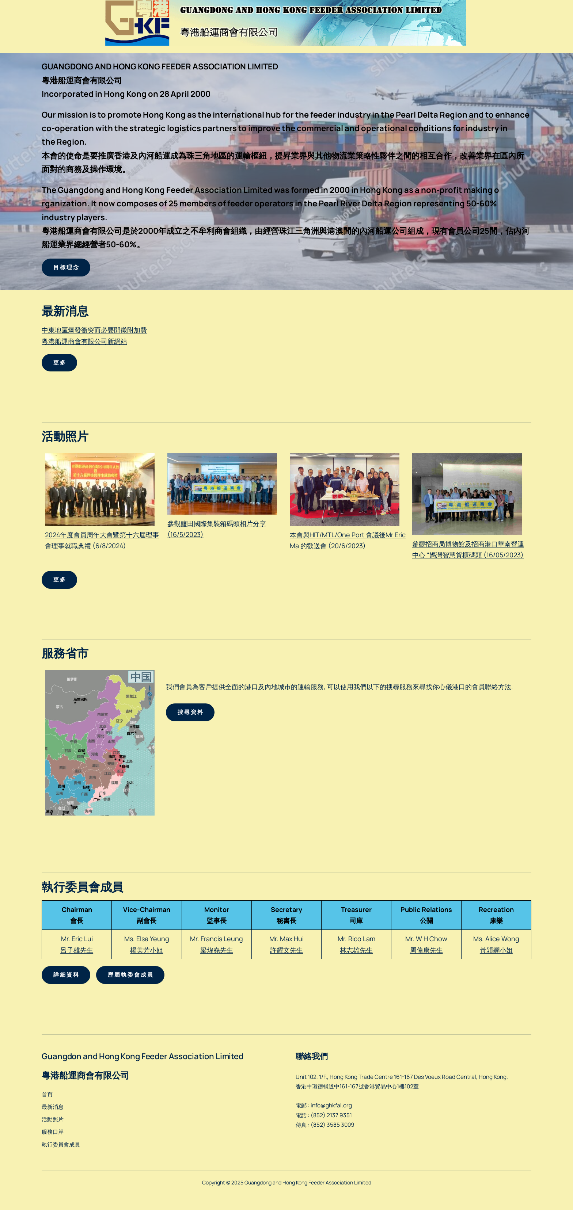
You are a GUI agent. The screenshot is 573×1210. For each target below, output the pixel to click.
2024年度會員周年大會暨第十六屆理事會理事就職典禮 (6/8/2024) (102, 534)
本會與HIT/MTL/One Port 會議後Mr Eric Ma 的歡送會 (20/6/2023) (348, 534)
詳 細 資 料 (66, 974)
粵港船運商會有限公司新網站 (84, 341)
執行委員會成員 (61, 1144)
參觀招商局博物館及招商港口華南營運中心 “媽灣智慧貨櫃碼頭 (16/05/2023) (468, 543)
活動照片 (53, 1119)
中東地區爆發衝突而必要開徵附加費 (94, 329)
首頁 (47, 1094)
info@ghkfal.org (331, 1105)
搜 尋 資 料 (190, 712)
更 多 (59, 362)
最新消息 (53, 1107)
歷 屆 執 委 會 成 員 (130, 974)
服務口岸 (53, 1131)
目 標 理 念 (66, 267)
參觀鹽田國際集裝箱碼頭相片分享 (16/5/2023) (222, 523)
